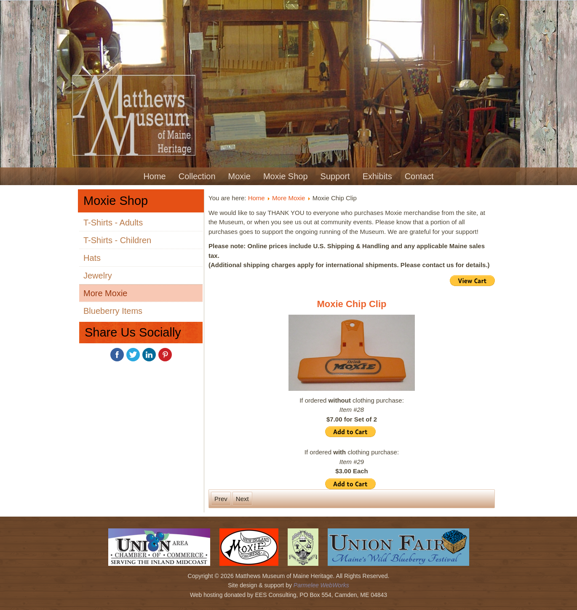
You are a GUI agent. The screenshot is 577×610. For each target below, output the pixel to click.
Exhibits (377, 176)
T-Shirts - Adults (113, 222)
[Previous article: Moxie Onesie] (221, 499)
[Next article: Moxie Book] (242, 499)
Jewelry (97, 275)
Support (335, 176)
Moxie (239, 176)
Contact (419, 176)
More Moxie (105, 293)
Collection (197, 176)
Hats (92, 258)
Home (154, 176)
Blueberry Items (112, 311)
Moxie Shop (285, 176)
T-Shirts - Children (117, 240)
